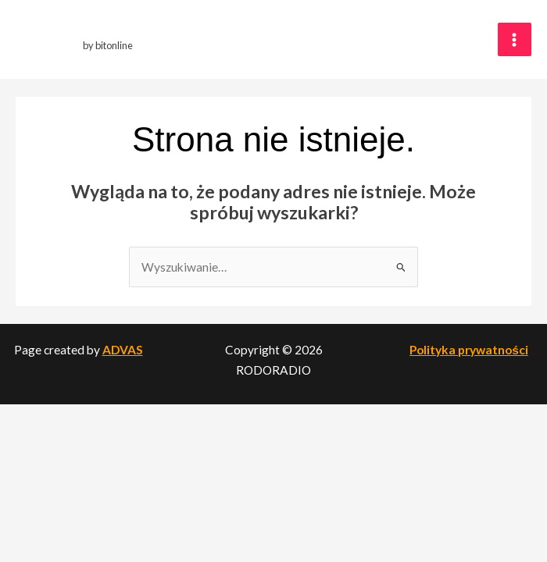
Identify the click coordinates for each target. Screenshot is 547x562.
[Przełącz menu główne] (514, 39)
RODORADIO (114, 31)
